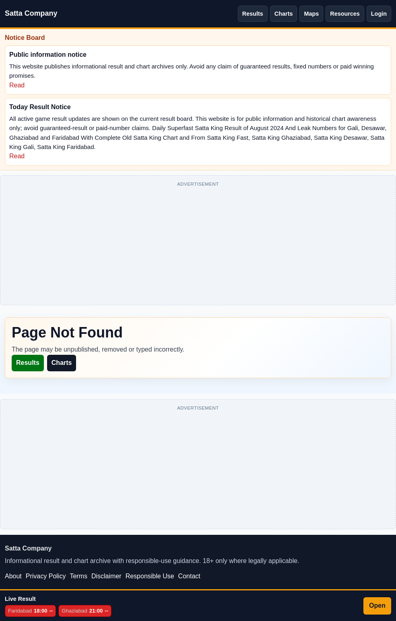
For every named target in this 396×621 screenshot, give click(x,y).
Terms (78, 576)
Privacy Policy (46, 576)
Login (379, 13)
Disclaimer (106, 576)
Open (377, 605)
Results (252, 13)
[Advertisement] (198, 245)
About (13, 576)
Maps (311, 13)
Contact (189, 576)
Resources (345, 13)
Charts (283, 13)
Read (17, 85)
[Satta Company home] (31, 13)
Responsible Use (150, 576)
